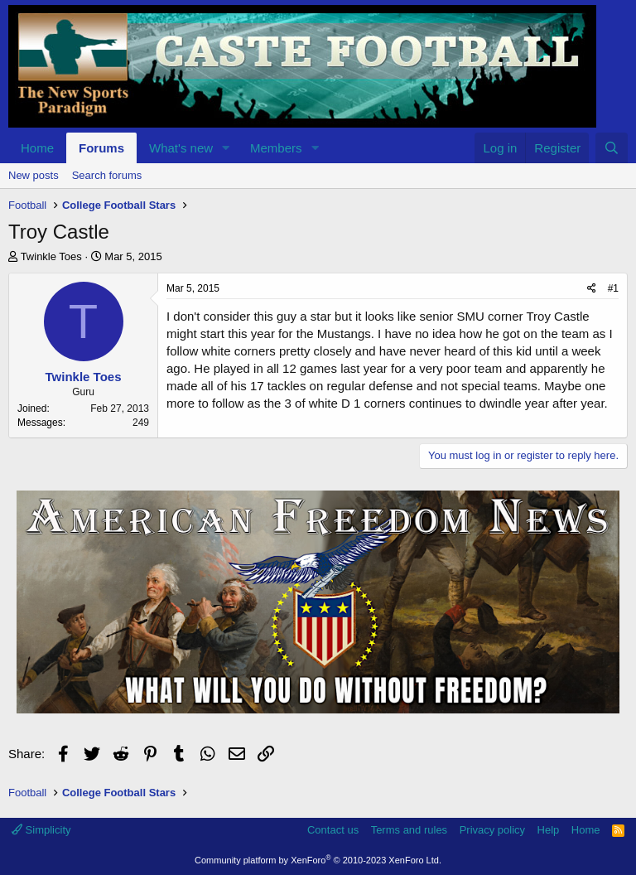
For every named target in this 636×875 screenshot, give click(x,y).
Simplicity (41, 830)
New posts (33, 175)
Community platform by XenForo (318, 860)
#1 (613, 288)
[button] (226, 148)
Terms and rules (409, 830)
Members (276, 148)
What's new (181, 148)
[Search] (611, 148)
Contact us (333, 830)
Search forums (107, 175)
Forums (101, 148)
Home (37, 148)
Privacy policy (492, 830)
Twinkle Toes (51, 256)
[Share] (591, 288)
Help (548, 830)
